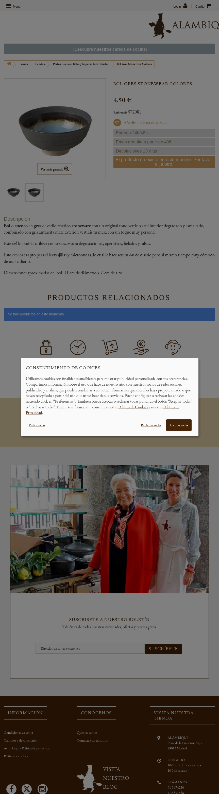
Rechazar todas (151, 425)
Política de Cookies (133, 406)
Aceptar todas (179, 425)
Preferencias (37, 425)
